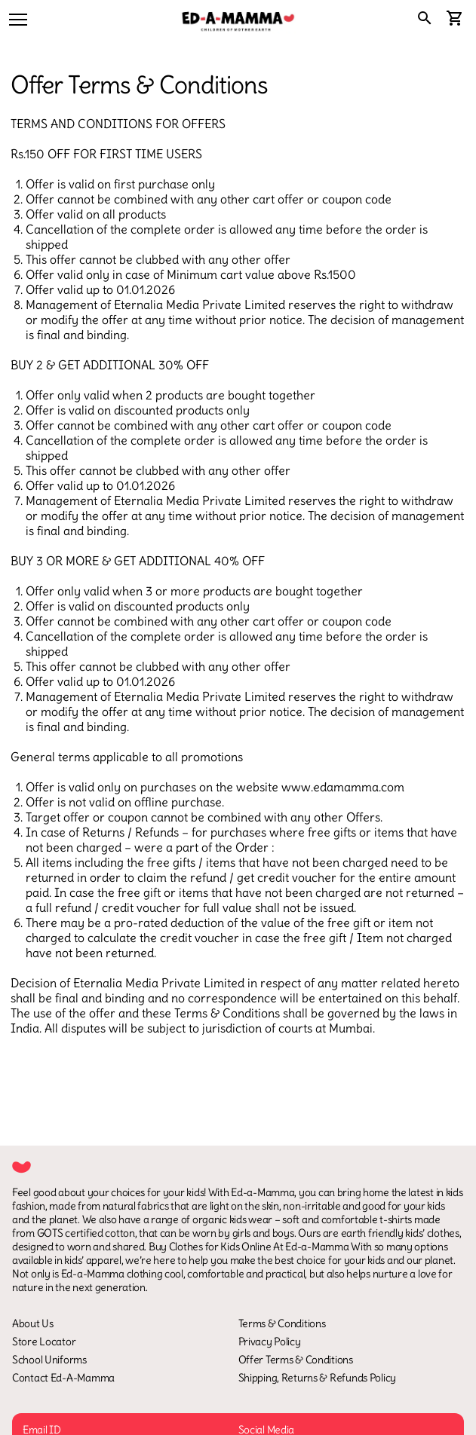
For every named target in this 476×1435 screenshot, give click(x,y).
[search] (425, 19)
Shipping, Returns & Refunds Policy (317, 1378)
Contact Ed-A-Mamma (63, 1378)
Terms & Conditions (282, 1323)
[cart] (455, 19)
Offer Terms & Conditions (295, 1359)
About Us (33, 1323)
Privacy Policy (269, 1341)
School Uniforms (49, 1359)
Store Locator (43, 1341)
